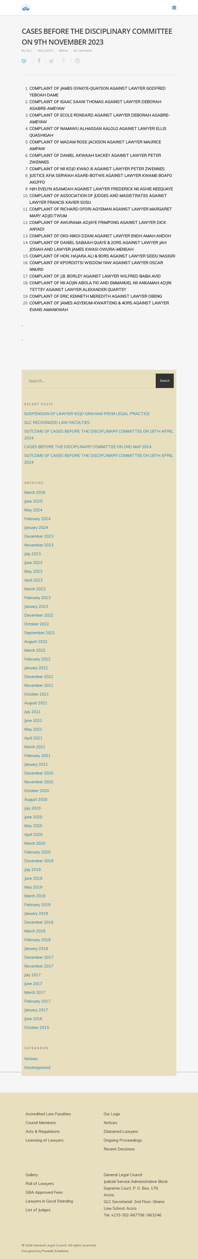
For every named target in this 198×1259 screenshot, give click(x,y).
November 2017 (38, 966)
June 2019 (33, 878)
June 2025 (33, 501)
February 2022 (37, 659)
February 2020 (37, 852)
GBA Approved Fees (44, 1192)
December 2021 (38, 676)
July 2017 (32, 974)
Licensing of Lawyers (45, 1140)
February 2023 (37, 597)
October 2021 (36, 694)
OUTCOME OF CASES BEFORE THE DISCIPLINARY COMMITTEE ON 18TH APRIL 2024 (98, 434)
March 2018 (34, 931)
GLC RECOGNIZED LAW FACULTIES (57, 422)
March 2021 (34, 746)
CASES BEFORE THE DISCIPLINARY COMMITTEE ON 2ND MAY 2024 (87, 446)
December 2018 (38, 922)
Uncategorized (37, 1067)
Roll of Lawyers (40, 1183)
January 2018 (36, 948)
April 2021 (33, 738)
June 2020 (33, 816)
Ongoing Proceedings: (123, 1140)
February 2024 (37, 518)
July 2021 (32, 711)
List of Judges (38, 1209)
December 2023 (38, 536)
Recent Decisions (119, 1149)
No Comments (82, 50)
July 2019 (32, 869)
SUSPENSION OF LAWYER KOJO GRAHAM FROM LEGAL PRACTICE (87, 413)
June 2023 (33, 562)
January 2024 (36, 527)
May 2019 (33, 887)
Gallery (32, 1174)
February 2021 (37, 755)
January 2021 (36, 764)
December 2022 (38, 615)
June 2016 (33, 1018)
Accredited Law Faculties (48, 1113)
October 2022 (36, 624)
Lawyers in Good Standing (49, 1201)
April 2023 (33, 580)
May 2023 (33, 571)
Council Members (41, 1122)
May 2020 (33, 825)
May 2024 (33, 509)
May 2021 (33, 729)
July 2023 (32, 553)
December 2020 (38, 773)
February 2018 (37, 939)
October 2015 (36, 1027)
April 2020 (33, 834)
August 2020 (35, 799)
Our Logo (112, 1113)
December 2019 (38, 860)
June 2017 (33, 983)
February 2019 (37, 904)
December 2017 (38, 957)
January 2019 (36, 913)
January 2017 (36, 1009)
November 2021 (38, 685)
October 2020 (36, 790)
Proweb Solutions (55, 1251)
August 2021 (35, 702)
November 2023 (38, 545)
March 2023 (34, 588)
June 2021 (33, 720)
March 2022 (34, 650)
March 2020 (34, 843)
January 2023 (36, 606)
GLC (29, 50)
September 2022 (39, 632)
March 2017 (34, 992)
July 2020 (32, 808)
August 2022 (35, 641)
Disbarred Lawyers (121, 1131)
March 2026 (34, 492)
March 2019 (34, 895)
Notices (63, 50)
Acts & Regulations (43, 1131)
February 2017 (37, 1001)
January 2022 (36, 667)
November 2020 (38, 781)
